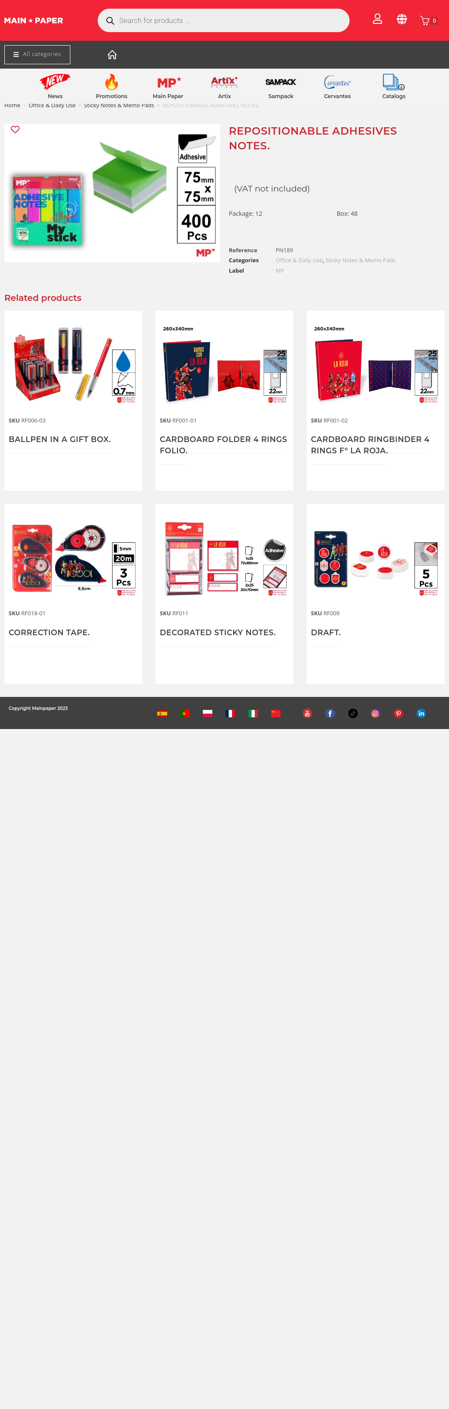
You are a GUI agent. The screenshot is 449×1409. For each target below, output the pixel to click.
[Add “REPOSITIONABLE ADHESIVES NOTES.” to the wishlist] (16, 129)
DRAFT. (326, 632)
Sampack (280, 96)
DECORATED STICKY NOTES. (219, 632)
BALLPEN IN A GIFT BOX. (61, 439)
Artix (224, 96)
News (55, 96)
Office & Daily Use (52, 105)
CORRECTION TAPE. (50, 632)
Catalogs (394, 96)
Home (12, 105)
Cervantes (337, 96)
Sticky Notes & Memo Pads (119, 105)
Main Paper (168, 96)
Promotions (111, 96)
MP (280, 270)
